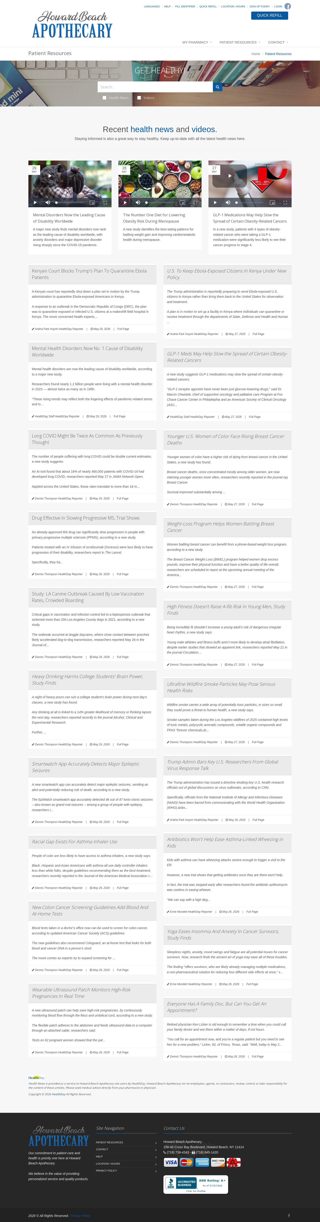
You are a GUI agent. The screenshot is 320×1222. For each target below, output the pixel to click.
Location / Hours (233, 6)
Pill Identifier (185, 6)
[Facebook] (287, 6)
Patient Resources (238, 42)
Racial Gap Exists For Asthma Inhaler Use (74, 841)
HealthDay (58, 1094)
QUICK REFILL (269, 15)
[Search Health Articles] (155, 86)
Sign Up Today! (260, 6)
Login (278, 6)
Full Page (123, 329)
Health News (116, 97)
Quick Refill (208, 6)
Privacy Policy (106, 1170)
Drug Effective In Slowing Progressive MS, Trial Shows (86, 518)
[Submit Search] (217, 87)
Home (256, 54)
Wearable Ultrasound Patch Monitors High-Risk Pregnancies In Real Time (81, 992)
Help (167, 6)
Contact (276, 42)
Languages (152, 6)
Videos (145, 97)
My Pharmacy (195, 42)
